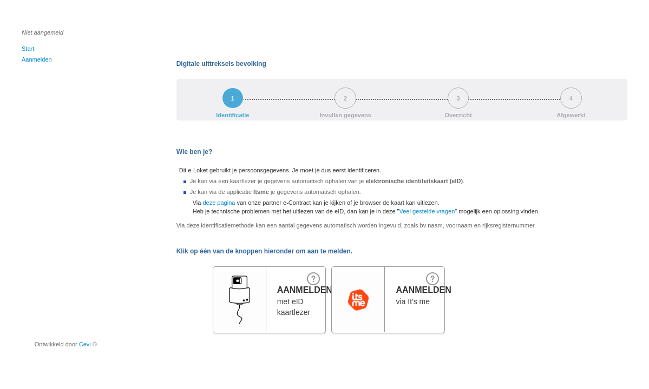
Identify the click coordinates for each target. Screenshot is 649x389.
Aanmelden (37, 59)
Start (28, 48)
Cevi (85, 344)
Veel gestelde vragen (427, 211)
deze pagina (218, 202)
